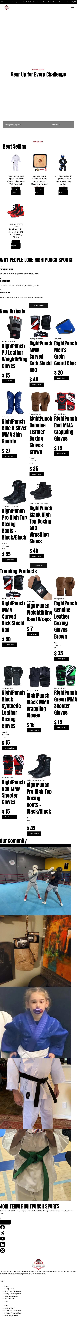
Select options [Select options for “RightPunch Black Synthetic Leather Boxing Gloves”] (9, 748)
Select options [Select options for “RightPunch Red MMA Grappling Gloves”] (61, 453)
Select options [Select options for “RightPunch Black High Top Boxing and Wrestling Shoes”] (37, 556)
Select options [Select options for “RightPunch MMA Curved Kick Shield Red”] (37, 384)
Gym (6, 1301)
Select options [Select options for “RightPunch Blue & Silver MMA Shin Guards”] (9, 456)
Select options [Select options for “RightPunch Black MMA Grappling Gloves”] (34, 730)
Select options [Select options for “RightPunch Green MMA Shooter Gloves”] (61, 727)
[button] (38, 70)
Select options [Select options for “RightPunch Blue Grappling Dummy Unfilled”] (63, 191)
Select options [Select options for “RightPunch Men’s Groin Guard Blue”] (61, 378)
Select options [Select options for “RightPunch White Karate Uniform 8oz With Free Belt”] (15, 191)
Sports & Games (9, 1298)
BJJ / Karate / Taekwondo (12, 1291)
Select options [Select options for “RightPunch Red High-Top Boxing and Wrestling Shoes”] (15, 244)
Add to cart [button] (8, 381)
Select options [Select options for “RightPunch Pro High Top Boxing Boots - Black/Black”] (9, 559)
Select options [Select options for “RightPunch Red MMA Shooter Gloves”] (9, 817)
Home (6, 1286)
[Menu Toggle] (72, 7)
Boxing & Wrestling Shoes (12, 1293)
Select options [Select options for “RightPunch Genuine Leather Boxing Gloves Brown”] (37, 474)
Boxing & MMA (9, 1289)
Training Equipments (11, 1296)
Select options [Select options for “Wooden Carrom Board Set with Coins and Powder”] (39, 191)
